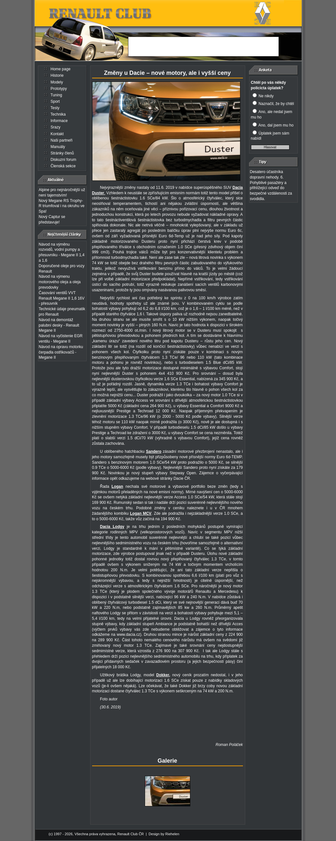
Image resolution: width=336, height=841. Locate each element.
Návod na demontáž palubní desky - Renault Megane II (59, 325)
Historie (57, 75)
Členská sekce (63, 166)
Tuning (56, 95)
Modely (57, 82)
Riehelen (172, 834)
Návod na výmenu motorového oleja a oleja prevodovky (60, 282)
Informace (59, 120)
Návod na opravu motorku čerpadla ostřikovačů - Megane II (61, 352)
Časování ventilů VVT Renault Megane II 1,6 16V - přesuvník (62, 298)
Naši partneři (62, 140)
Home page (61, 69)
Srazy (56, 127)
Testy (54, 108)
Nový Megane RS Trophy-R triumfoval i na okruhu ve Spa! (62, 206)
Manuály (58, 147)
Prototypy (59, 88)
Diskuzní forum (63, 159)
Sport (55, 101)
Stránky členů (62, 153)
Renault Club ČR (130, 834)
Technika (57, 114)
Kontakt (57, 134)
